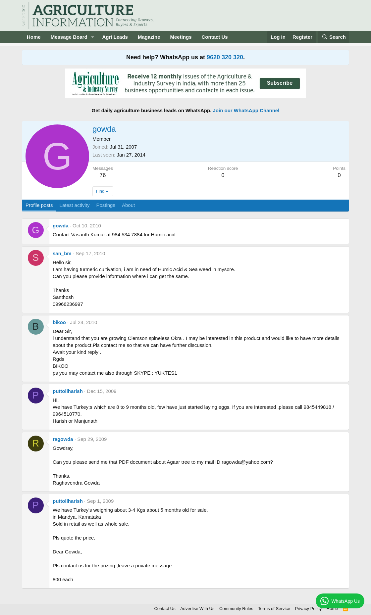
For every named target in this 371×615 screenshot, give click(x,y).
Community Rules (236, 608)
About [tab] (128, 205)
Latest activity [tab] (75, 205)
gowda (61, 225)
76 (103, 175)
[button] (92, 37)
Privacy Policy (308, 608)
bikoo (59, 322)
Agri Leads (115, 37)
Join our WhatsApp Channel (246, 110)
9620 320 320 (225, 57)
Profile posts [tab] (39, 205)
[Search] (333, 37)
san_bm (62, 253)
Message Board (69, 37)
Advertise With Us (197, 608)
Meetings (180, 37)
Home (34, 37)
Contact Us (215, 37)
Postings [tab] (105, 205)
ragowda (63, 439)
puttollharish (68, 391)
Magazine (149, 37)
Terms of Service (274, 608)
